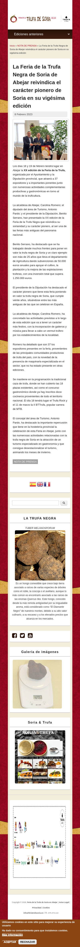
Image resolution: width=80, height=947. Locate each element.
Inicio (12, 45)
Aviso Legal (64, 902)
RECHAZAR (27, 941)
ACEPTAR (10, 941)
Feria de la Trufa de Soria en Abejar (42, 902)
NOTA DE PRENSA (26, 45)
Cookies (46, 908)
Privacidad (36, 908)
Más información (12, 934)
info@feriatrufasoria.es (33, 913)
